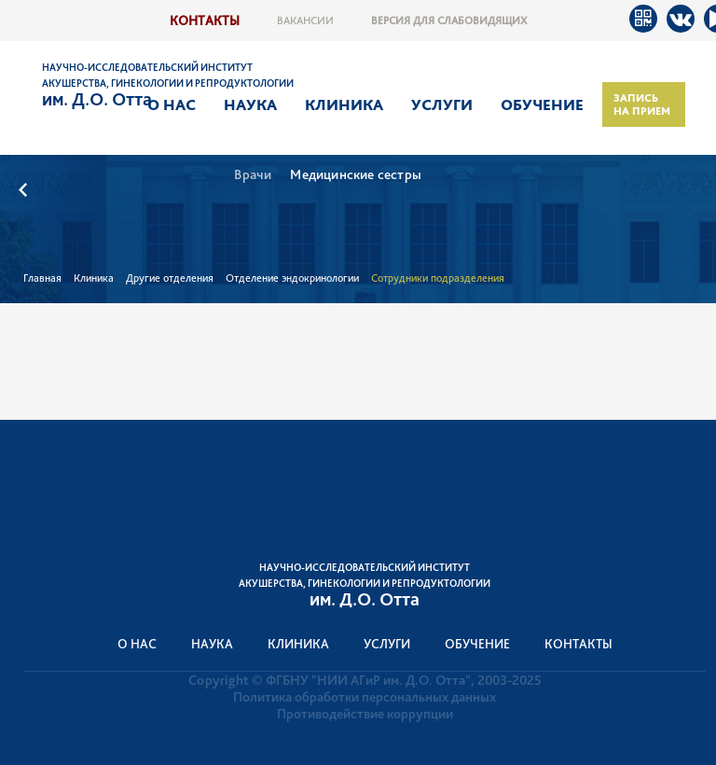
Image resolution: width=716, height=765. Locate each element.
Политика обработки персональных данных (364, 696)
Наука (250, 104)
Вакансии (305, 20)
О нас (171, 104)
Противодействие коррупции (365, 713)
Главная (42, 278)
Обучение (542, 104)
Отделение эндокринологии (292, 278)
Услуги (442, 104)
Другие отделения (169, 278)
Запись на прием (641, 104)
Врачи (252, 175)
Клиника (344, 104)
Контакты (205, 20)
